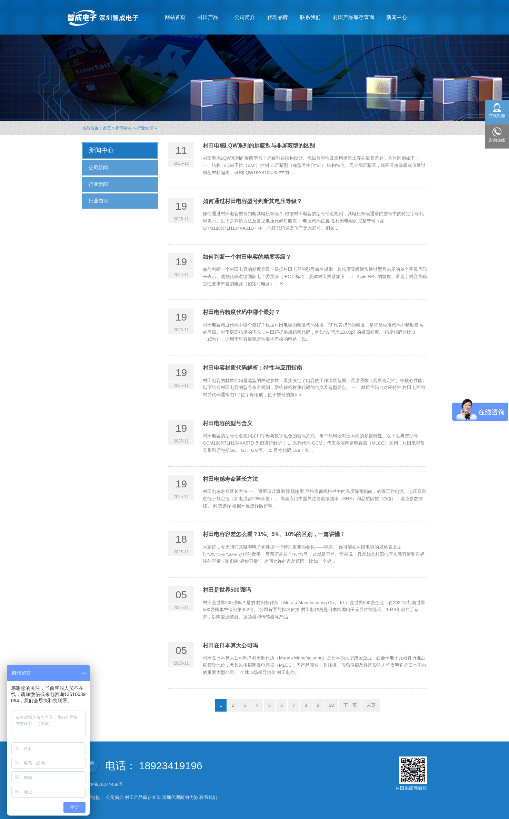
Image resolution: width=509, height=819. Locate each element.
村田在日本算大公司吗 (230, 645)
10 (331, 705)
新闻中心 (396, 14)
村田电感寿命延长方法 (230, 479)
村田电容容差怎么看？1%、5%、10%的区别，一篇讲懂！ (274, 534)
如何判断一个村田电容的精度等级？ (247, 257)
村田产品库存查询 (353, 17)
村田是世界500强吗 (227, 590)
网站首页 (175, 17)
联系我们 (310, 17)
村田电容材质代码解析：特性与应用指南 (252, 368)
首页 (107, 128)
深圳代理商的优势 (180, 797)
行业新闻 (98, 184)
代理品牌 (277, 17)
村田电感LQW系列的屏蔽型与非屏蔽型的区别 (259, 146)
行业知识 (145, 128)
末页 (371, 705)
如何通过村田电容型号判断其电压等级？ (252, 201)
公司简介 (244, 17)
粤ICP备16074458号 (103, 784)
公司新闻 (98, 167)
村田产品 (208, 14)
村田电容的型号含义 (227, 423)
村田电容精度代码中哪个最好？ (241, 312)
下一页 (350, 705)
